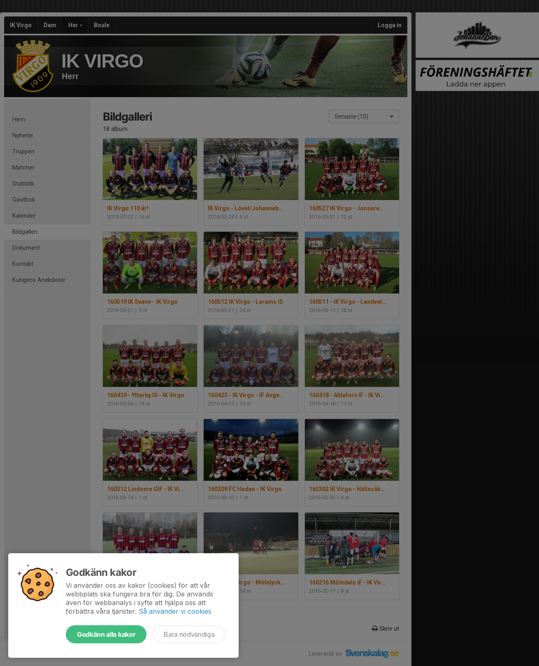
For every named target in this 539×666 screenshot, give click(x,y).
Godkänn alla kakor (106, 634)
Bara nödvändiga (189, 634)
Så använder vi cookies (175, 611)
